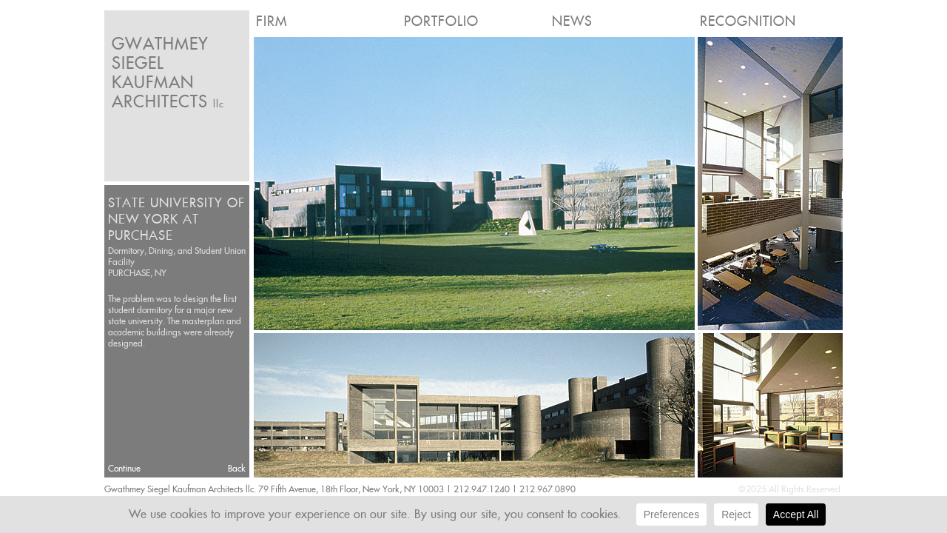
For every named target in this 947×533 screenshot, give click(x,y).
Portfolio (441, 21)
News (572, 21)
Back (237, 468)
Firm (271, 21)
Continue (124, 468)
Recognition (748, 21)
